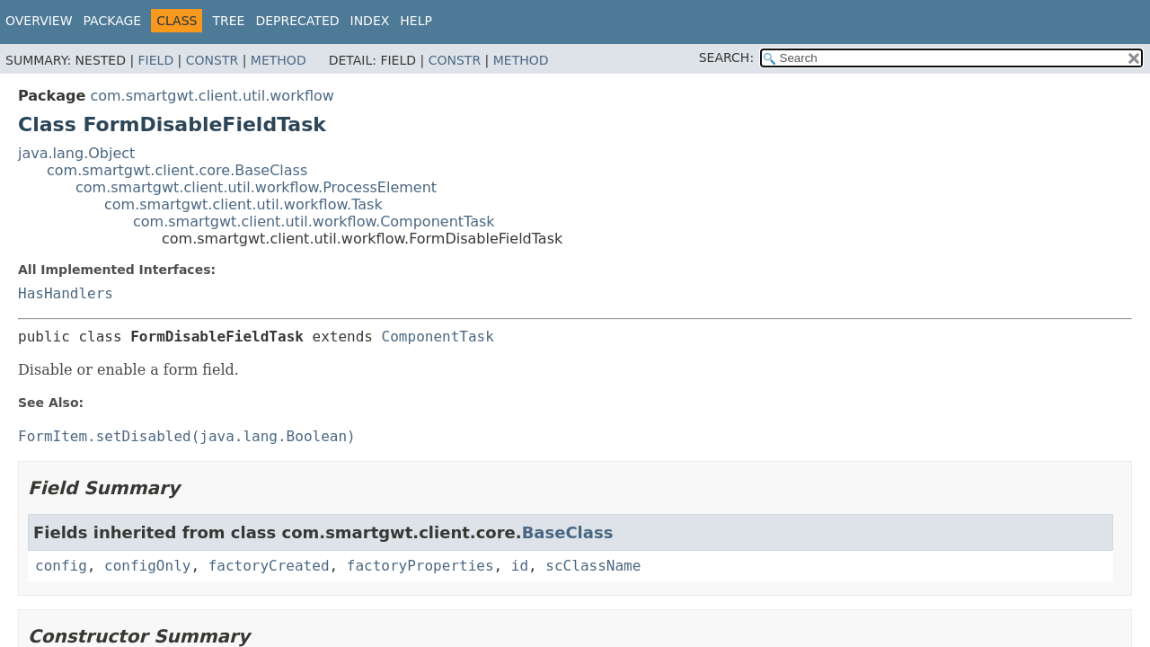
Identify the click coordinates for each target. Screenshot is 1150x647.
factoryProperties (420, 565)
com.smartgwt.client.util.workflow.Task (243, 204)
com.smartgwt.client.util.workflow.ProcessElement (256, 187)
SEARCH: (726, 57)
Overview (39, 20)
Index (370, 20)
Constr (212, 60)
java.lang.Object (76, 153)
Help (416, 20)
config (61, 565)
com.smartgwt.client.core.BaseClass (177, 170)
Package (113, 20)
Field (156, 60)
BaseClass (568, 532)
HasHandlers (65, 293)
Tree (228, 20)
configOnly (147, 565)
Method (278, 60)
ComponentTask (438, 336)
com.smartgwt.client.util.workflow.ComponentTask (314, 221)
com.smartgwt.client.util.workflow (212, 95)
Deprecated (297, 20)
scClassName (593, 565)
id (519, 565)
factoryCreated (269, 565)
